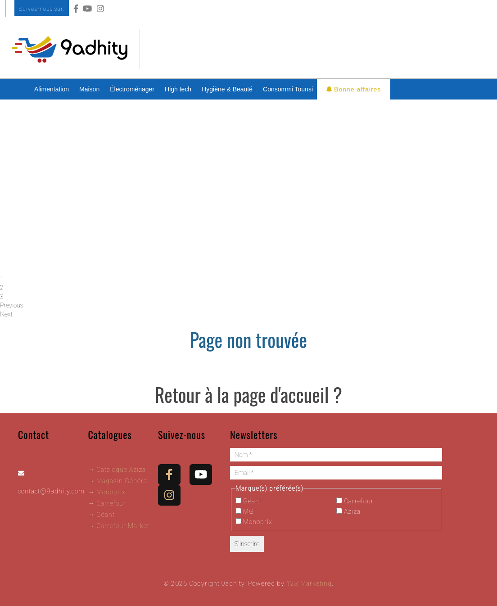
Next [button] (6, 314)
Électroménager (132, 89)
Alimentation (51, 89)
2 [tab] (2, 287)
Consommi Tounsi (288, 89)
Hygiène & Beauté (227, 89)
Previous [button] (11, 305)
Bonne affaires (354, 89)
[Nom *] (336, 454)
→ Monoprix (107, 492)
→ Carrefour (107, 503)
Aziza (348, 511)
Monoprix (253, 521)
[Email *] (336, 472)
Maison (89, 89)
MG (244, 511)
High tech (178, 89)
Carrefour (355, 501)
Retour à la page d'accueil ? (248, 394)
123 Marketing (309, 583)
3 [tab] (2, 296)
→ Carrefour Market (118, 525)
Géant (248, 501)
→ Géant (101, 514)
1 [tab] (2, 279)
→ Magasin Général (118, 480)
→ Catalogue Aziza (117, 469)
